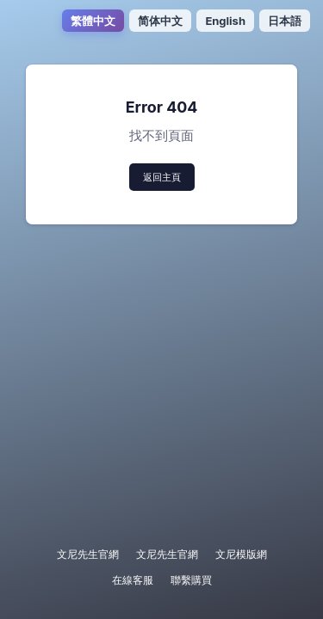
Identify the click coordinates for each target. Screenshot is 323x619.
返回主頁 (162, 177)
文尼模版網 (241, 554)
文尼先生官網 (88, 554)
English (225, 21)
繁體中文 (93, 21)
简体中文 (160, 21)
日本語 (284, 21)
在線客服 (132, 579)
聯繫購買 (191, 579)
